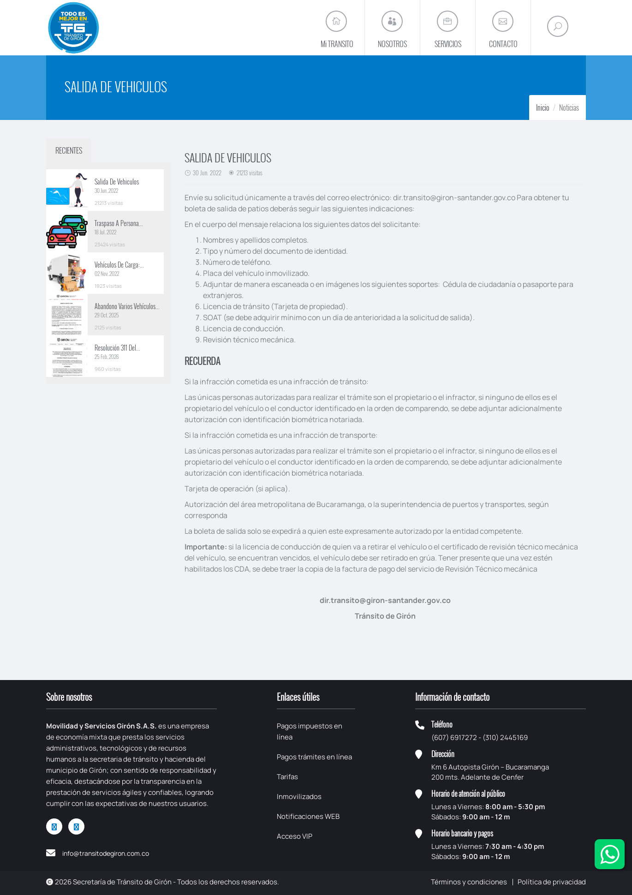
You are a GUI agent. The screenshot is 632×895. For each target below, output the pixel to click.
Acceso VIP (294, 836)
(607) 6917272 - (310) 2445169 (479, 737)
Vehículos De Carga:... (119, 264)
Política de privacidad (552, 882)
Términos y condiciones (469, 882)
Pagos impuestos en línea (309, 731)
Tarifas (287, 777)
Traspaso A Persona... (119, 223)
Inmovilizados (299, 796)
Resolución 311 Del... (117, 347)
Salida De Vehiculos (117, 181)
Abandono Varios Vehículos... (127, 306)
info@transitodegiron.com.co (105, 853)
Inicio (542, 107)
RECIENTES (68, 150)
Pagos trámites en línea (314, 757)
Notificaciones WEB (308, 816)
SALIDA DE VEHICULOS (228, 157)
